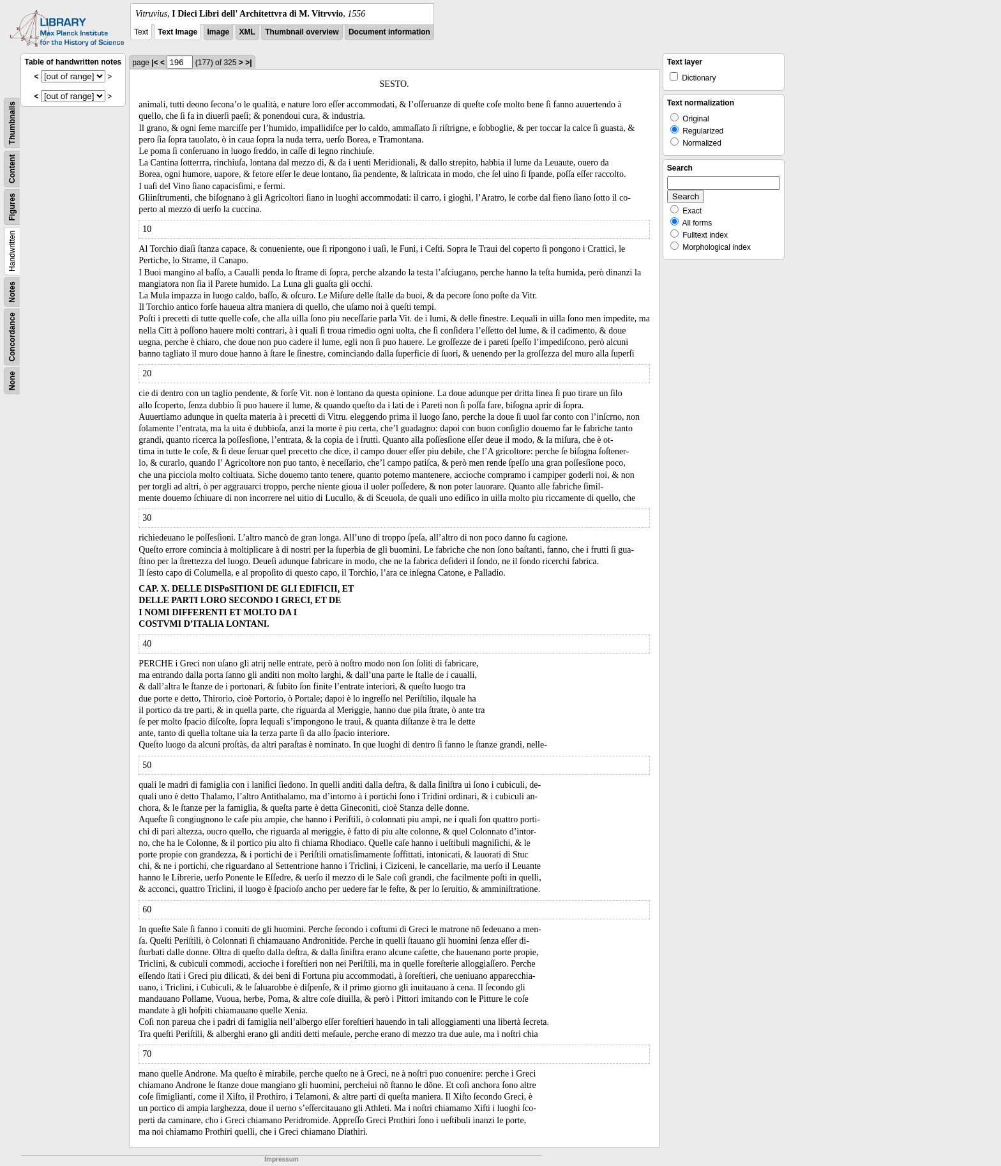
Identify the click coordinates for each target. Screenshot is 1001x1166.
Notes (12, 291)
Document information (389, 31)
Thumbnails (12, 123)
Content (12, 169)
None (12, 380)
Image (218, 31)
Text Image (177, 31)
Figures (12, 206)
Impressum (281, 1159)
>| (248, 62)
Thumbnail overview (301, 31)
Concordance (12, 337)
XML (247, 31)
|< (154, 62)
